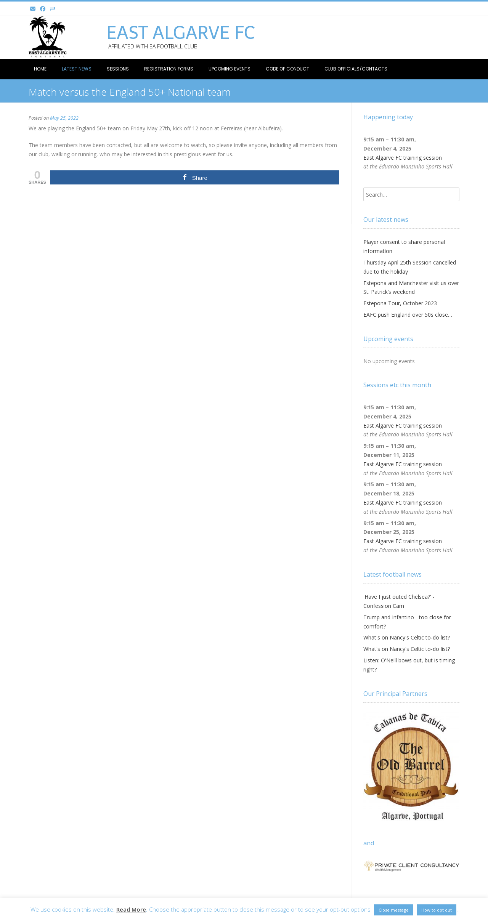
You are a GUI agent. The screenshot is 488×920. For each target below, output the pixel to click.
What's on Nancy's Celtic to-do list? (406, 637)
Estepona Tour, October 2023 (400, 303)
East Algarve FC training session (402, 157)
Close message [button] (394, 910)
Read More (131, 909)
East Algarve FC (180, 33)
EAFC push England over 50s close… (407, 314)
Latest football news (392, 574)
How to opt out (436, 910)
